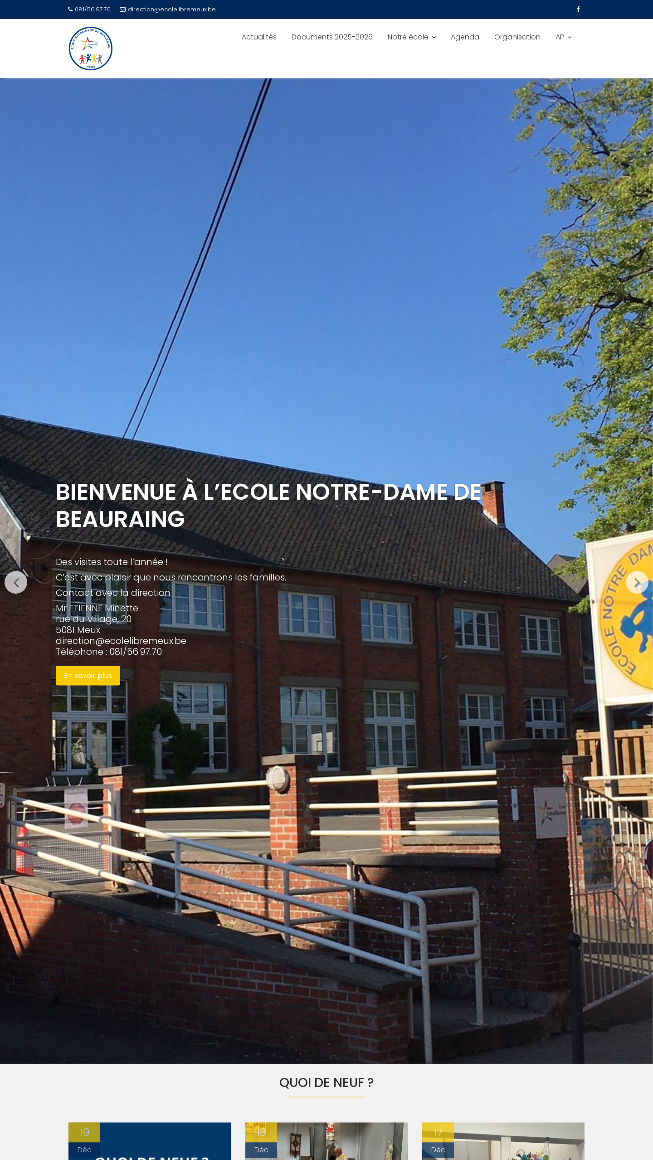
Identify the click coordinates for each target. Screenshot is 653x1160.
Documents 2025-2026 (332, 37)
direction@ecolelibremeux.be (168, 9)
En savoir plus (88, 675)
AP (560, 37)
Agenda (465, 37)
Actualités (259, 37)
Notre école (408, 37)
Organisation (517, 37)
